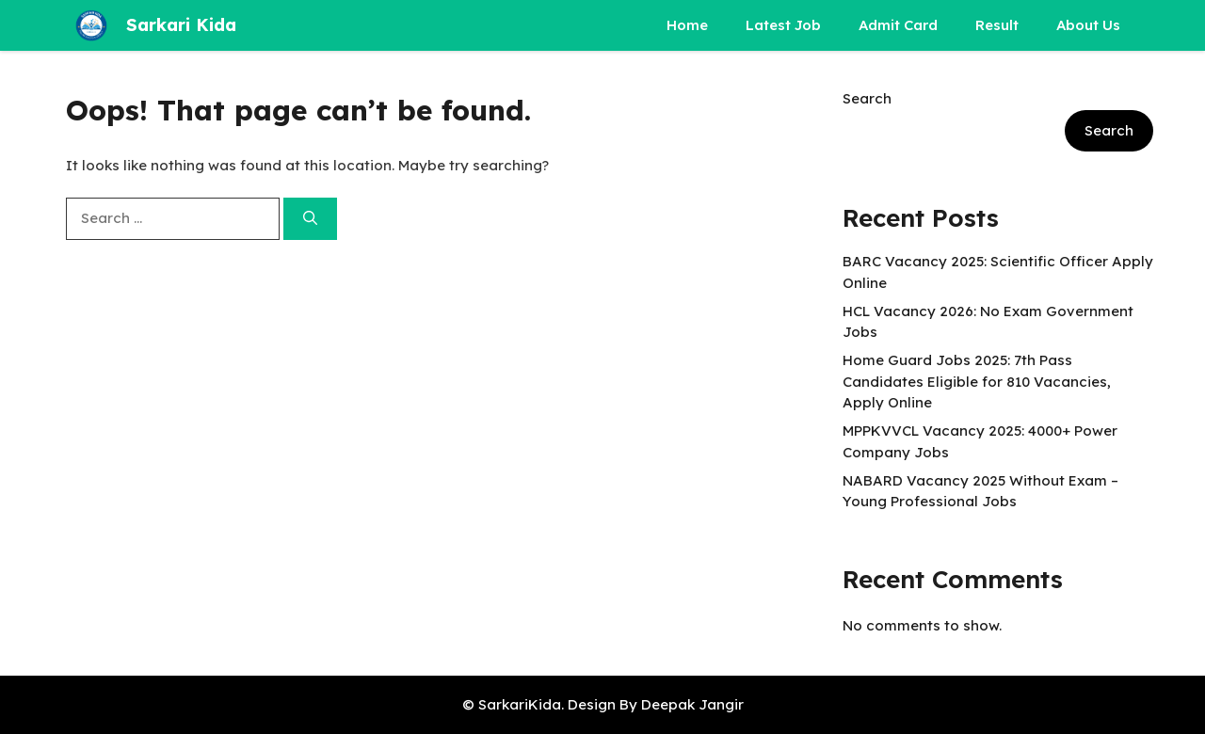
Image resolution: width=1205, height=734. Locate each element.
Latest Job (783, 25)
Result (997, 25)
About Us (1088, 25)
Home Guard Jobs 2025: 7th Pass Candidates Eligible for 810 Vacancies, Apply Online (977, 381)
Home (687, 25)
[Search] (310, 219)
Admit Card (898, 25)
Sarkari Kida (181, 25)
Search (867, 98)
